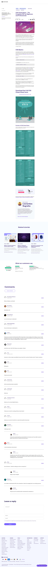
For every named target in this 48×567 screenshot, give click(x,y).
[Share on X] (30, 19)
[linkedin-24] (35, 557)
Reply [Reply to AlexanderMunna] (42, 315)
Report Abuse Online (43, 543)
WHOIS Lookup (12, 543)
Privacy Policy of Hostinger (11, 561)
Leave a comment (10, 290)
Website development (23, 8)
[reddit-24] (44, 557)
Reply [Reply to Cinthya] (42, 333)
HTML (29, 68)
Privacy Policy (34, 520)
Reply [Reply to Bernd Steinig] (42, 306)
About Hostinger (36, 539)
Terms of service (22, 561)
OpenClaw (3, 552)
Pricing (28, 539)
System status (29, 547)
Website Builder (20, 540)
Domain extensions (12, 547)
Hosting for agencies (4, 548)
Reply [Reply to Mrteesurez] (42, 480)
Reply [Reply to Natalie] (42, 408)
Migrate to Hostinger (20, 547)
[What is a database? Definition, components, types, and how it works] (24, 237)
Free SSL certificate (12, 544)
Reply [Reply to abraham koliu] (42, 381)
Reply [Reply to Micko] (42, 463)
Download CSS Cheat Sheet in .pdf (25, 94)
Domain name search (13, 539)
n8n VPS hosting (4, 543)
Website (17, 8)
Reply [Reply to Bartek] (42, 444)
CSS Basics (3, 16)
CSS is (17, 34)
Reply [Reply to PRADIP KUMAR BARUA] (42, 324)
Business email (4, 544)
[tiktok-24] (45, 557)
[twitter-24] (40, 557)
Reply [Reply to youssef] (42, 416)
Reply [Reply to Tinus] (42, 354)
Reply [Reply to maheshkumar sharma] (42, 399)
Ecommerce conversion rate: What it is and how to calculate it (37, 246)
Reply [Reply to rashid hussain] (42, 390)
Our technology (36, 540)
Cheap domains (12, 540)
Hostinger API (19, 548)
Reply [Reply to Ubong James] (42, 345)
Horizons (19, 539)
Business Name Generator (21, 544)
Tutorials (41, 539)
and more (23, 559)
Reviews (28, 540)
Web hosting (3, 539)
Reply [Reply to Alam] (42, 372)
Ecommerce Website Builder (21, 543)
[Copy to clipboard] (28, 19)
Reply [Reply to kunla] (42, 363)
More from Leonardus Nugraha (23, 216)
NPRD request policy (4, 561)
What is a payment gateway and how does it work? (10, 246)
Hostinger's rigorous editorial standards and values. (24, 197)
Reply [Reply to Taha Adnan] (42, 425)
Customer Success (21, 438)
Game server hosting (4, 551)
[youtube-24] (42, 557)
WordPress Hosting (4, 540)
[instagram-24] (39, 557)
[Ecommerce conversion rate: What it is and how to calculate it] (37, 237)
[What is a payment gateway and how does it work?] (10, 237)
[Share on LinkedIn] (33, 19)
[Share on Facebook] (32, 19)
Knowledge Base (42, 540)
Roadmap (28, 544)
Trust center (28, 548)
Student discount (36, 543)
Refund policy (18, 561)
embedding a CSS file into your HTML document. (25, 55)
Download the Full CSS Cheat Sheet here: (6, 18)
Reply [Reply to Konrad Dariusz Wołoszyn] (42, 298)
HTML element (18, 70)
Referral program (29, 543)
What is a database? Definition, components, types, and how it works (23, 246)
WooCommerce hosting (5, 547)
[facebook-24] (37, 557)
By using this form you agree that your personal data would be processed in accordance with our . (21, 520)
